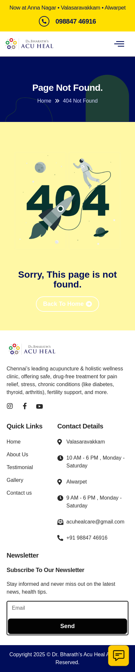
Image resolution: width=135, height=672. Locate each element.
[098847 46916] (44, 21)
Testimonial (20, 467)
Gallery (15, 480)
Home (14, 442)
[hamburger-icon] (119, 43)
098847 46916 (75, 21)
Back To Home (63, 304)
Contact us (19, 493)
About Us (17, 454)
